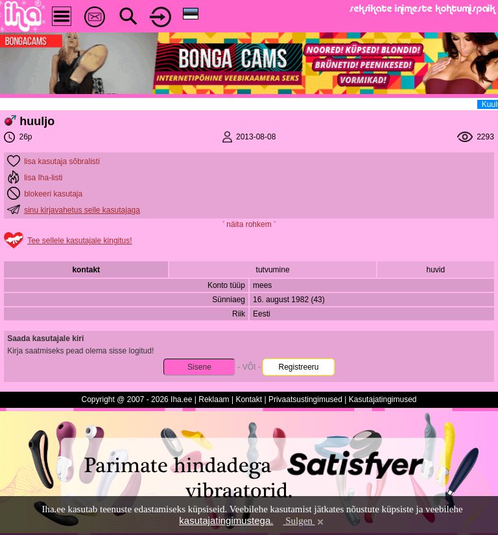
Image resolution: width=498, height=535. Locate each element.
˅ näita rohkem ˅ (249, 224)
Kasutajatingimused (383, 399)
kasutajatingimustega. (226, 520)
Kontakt (248, 399)
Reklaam (213, 399)
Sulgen (304, 521)
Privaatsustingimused (305, 399)
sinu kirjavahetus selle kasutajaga (82, 210)
